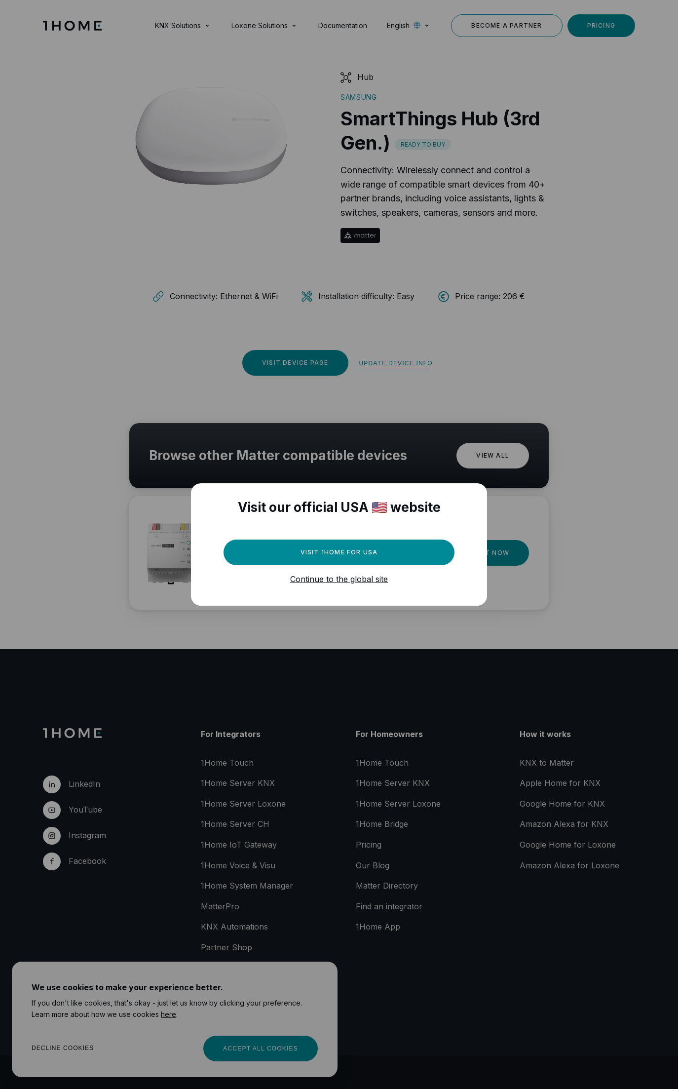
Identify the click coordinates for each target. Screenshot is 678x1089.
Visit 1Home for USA (339, 552)
